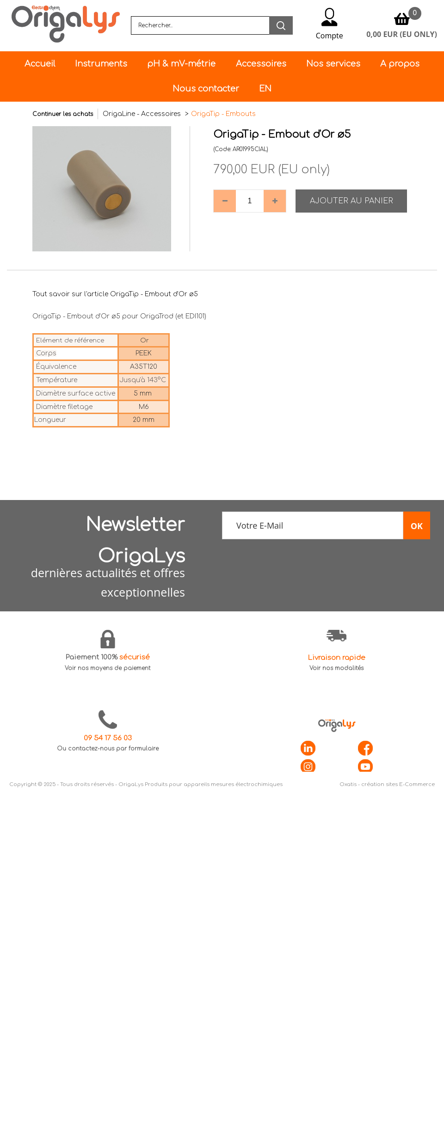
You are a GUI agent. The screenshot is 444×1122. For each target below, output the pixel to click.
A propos (399, 63)
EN (265, 88)
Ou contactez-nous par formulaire (108, 748)
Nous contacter (206, 88)
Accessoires (261, 63)
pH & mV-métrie (181, 63)
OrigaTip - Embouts (223, 113)
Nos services (333, 63)
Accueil (40, 63)
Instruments (101, 63)
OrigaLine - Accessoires (143, 113)
